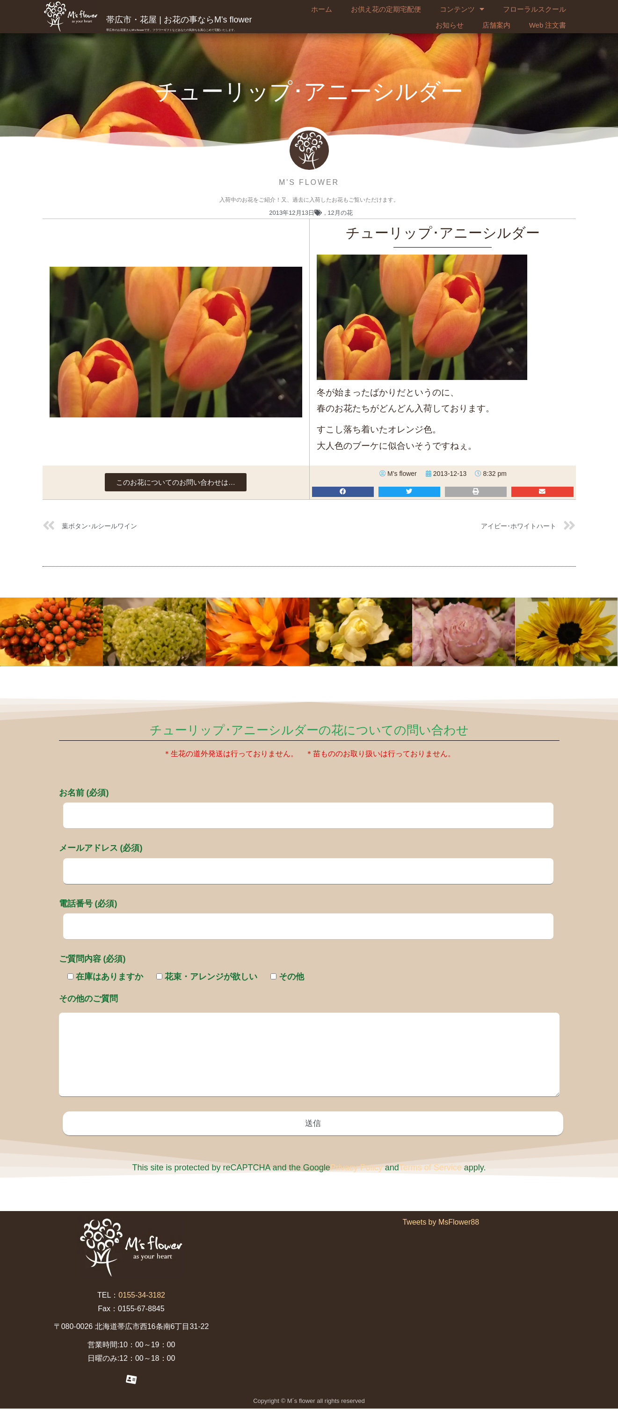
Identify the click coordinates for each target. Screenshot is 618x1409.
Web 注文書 (548, 25)
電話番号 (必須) (306, 915)
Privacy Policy (356, 1168)
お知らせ (450, 25)
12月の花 (339, 212)
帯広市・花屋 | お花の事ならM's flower (179, 19)
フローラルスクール (534, 9)
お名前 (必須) (306, 804)
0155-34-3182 (141, 1296)
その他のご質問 (309, 1046)
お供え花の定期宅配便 (386, 9)
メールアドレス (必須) (306, 859)
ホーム (321, 9)
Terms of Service (430, 1168)
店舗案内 (496, 25)
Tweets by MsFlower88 (440, 1223)
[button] (176, 482)
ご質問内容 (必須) (92, 959)
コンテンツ (462, 9)
